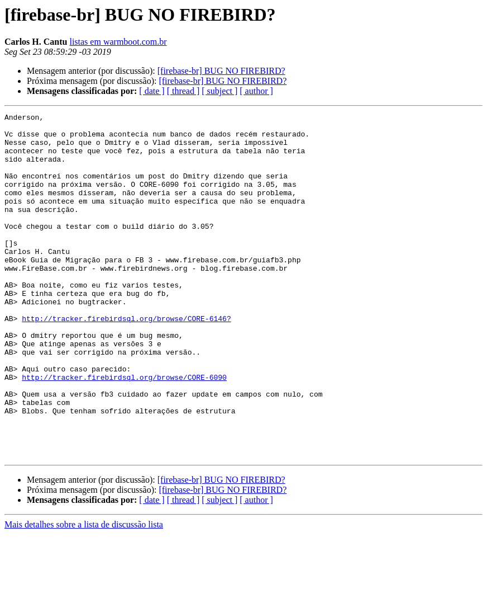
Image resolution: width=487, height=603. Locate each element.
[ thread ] (183, 91)
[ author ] (256, 91)
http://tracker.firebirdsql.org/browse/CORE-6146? (126, 360)
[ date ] (151, 91)
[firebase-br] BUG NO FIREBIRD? (221, 71)
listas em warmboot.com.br (117, 41)
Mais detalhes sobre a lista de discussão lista (83, 593)
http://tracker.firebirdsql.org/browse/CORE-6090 (124, 431)
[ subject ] (219, 91)
